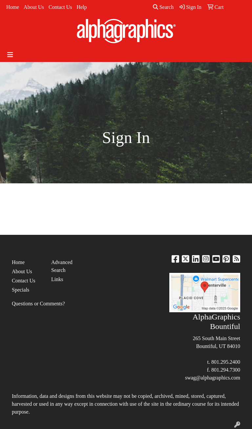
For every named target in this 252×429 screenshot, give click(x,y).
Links (57, 279)
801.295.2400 (225, 362)
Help (81, 7)
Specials (20, 290)
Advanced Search (62, 266)
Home (12, 7)
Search (163, 7)
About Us (34, 7)
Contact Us (60, 7)
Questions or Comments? (38, 303)
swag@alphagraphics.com (212, 377)
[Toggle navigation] (10, 54)
